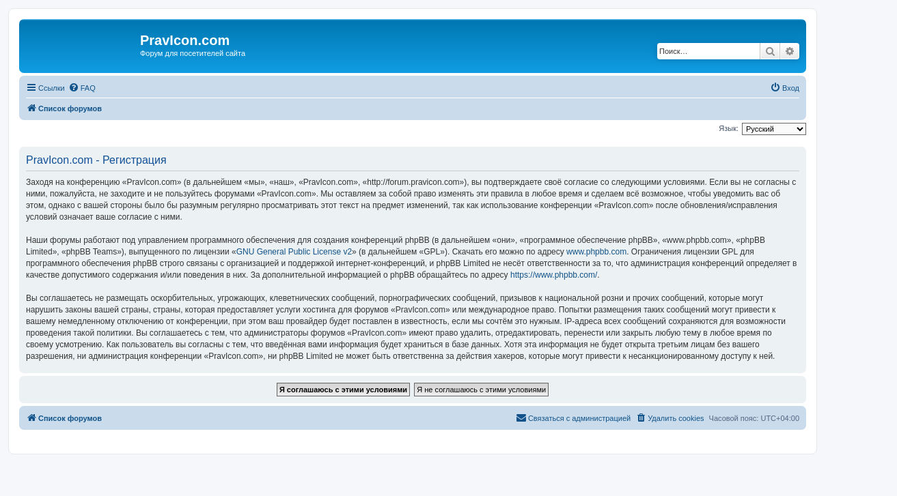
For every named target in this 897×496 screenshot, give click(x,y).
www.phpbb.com (596, 252)
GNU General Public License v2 (294, 252)
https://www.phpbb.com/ (553, 275)
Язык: (729, 128)
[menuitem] (82, 88)
